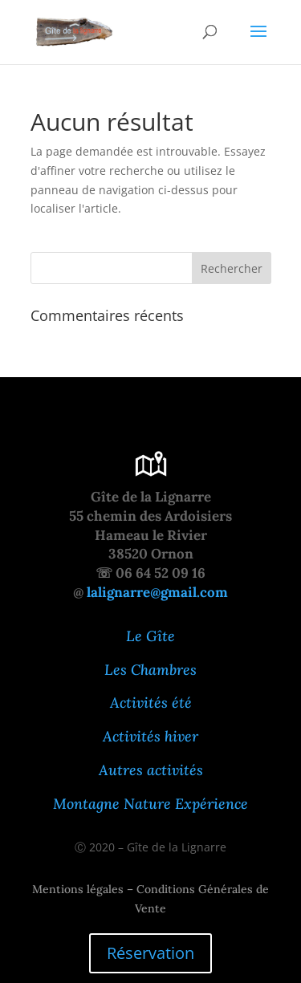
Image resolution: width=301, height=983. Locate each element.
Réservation (150, 953)
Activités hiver (150, 736)
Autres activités (151, 770)
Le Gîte (150, 636)
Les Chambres (150, 669)
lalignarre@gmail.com (157, 592)
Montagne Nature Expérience (150, 803)
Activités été (151, 702)
